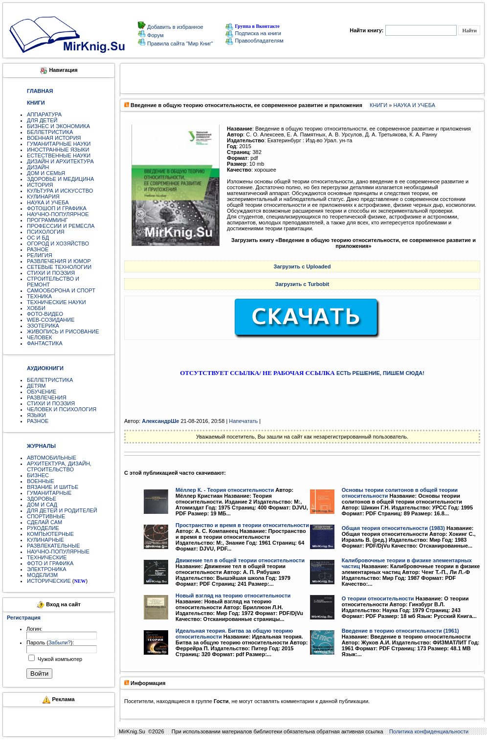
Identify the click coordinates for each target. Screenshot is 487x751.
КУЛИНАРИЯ (43, 196)
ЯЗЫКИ (36, 415)
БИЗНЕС (38, 475)
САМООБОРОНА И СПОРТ (61, 290)
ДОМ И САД (42, 505)
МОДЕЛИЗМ (42, 575)
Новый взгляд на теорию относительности (233, 595)
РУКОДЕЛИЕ (43, 528)
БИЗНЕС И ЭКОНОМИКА (58, 126)
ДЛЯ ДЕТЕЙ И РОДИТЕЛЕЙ (62, 510)
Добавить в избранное (174, 27)
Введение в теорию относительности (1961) (400, 631)
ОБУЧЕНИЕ (41, 392)
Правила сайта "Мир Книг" (179, 43)
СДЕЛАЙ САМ (44, 522)
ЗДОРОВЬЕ (41, 499)
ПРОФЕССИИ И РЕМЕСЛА (60, 226)
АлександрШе (160, 421)
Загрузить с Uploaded (302, 266)
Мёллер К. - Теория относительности (225, 490)
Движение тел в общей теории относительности (240, 560)
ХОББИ (36, 308)
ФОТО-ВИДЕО (45, 314)
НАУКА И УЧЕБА (48, 202)
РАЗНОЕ (37, 249)
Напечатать (243, 421)
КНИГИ (378, 105)
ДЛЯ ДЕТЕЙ (42, 120)
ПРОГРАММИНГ (47, 220)
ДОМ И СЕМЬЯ (46, 173)
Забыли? (59, 642)
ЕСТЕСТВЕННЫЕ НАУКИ (58, 155)
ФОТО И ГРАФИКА (50, 563)
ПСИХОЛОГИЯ (46, 232)
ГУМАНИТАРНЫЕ (49, 493)
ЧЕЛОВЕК (39, 337)
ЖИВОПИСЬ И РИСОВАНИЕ (63, 331)
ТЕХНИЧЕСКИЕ (47, 557)
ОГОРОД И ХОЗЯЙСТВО (58, 243)
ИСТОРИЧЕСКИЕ (49, 581)
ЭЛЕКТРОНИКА (46, 569)
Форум (154, 35)
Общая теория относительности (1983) (393, 528)
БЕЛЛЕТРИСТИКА (50, 132)
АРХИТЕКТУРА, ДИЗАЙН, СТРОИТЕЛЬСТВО (59, 466)
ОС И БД (38, 238)
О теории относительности (378, 598)
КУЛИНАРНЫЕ (45, 540)
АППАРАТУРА (44, 114)
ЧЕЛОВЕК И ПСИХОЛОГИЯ (61, 409)
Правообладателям (254, 41)
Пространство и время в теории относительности (242, 525)
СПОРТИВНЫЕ (46, 516)
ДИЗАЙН (38, 167)
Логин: (34, 629)
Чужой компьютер (59, 659)
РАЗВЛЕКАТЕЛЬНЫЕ (53, 546)
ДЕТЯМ (36, 386)
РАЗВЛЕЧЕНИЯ (46, 397)
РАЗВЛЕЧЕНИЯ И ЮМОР (59, 261)
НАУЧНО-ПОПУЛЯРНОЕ (58, 214)
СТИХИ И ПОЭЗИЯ (51, 273)
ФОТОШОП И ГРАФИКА (57, 208)
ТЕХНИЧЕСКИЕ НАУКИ (56, 302)
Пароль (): (50, 642)
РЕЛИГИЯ (39, 255)
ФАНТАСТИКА (45, 343)
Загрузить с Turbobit (302, 284)
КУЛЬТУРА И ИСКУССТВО (60, 191)
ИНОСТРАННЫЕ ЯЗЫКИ (58, 150)
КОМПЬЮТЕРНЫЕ (50, 534)
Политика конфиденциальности (428, 731)
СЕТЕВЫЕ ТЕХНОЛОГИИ (59, 267)
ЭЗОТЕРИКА (43, 326)
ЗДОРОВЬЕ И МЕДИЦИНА (60, 179)
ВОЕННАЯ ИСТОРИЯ (54, 138)
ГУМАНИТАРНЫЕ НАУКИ (59, 144)
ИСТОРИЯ (40, 185)
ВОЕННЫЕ (40, 481)
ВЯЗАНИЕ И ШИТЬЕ (52, 487)
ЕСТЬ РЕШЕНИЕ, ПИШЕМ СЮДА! (380, 373)
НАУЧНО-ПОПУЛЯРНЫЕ (58, 551)
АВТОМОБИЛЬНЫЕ (51, 458)
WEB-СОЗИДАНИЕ (51, 320)
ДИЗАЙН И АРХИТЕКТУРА (60, 161)
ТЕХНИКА (39, 296)
